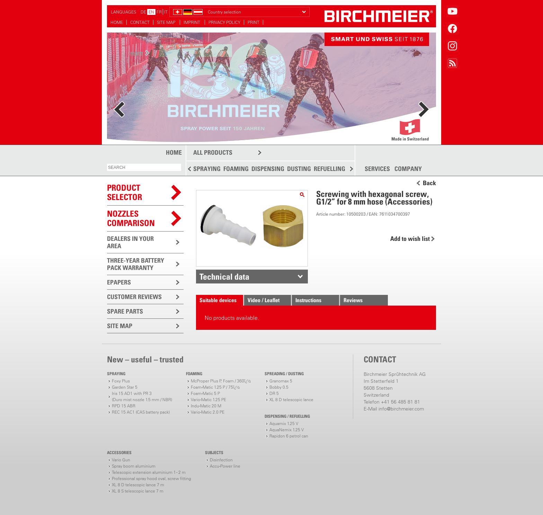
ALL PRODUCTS (212, 152)
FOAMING (236, 168)
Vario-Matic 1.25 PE (208, 399)
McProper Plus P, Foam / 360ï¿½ (221, 380)
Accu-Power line (225, 466)
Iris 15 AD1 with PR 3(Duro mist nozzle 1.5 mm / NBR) (142, 396)
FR (159, 12)
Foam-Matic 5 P (205, 393)
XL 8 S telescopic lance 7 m (137, 491)
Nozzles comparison (131, 218)
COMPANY (408, 168)
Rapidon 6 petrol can (288, 436)
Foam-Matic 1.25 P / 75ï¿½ (215, 387)
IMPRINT (192, 22)
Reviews (353, 300)
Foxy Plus (121, 380)
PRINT (253, 22)
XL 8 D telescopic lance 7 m (138, 484)
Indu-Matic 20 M (206, 405)
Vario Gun (121, 459)
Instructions (308, 300)
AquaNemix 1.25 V (286, 429)
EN (151, 12)
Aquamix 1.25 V (283, 423)
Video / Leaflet (263, 300)
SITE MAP (166, 22)
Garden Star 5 (124, 387)
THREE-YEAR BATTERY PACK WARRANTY (135, 264)
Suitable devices (218, 300)
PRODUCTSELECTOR (124, 192)
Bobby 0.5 (278, 387)
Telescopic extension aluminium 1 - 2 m (149, 472)
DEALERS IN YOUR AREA (130, 242)
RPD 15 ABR (123, 405)
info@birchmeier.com (401, 409)
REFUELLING (329, 168)
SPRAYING (207, 168)
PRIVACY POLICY (224, 22)
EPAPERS (119, 282)
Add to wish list (410, 238)
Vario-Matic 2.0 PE (207, 412)
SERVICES (377, 168)
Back (429, 183)
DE (143, 12)
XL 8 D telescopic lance (291, 399)
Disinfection (221, 459)
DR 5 (274, 393)
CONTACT (140, 22)
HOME (116, 22)
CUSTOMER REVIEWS (134, 296)
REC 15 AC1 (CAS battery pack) (141, 412)
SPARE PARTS (125, 311)
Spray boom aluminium (133, 466)
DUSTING (299, 168)
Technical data (224, 276)
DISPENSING (267, 168)
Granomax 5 (280, 380)
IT (166, 12)
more (136, 52)
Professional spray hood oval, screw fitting (151, 478)
